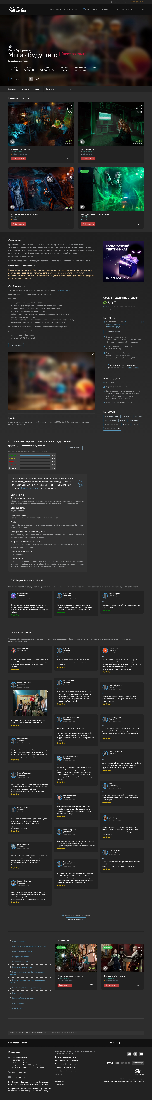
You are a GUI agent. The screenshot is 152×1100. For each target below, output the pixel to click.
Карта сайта (59, 1085)
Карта (115, 9)
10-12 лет (126, 425)
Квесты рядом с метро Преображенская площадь (27, 973)
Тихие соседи (87, 149)
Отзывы (37, 89)
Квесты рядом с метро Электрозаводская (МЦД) (28, 981)
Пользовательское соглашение (66, 1060)
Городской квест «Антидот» (22, 998)
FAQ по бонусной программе (65, 1071)
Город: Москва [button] (127, 9)
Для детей (138, 417)
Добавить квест (60, 1081)
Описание (12, 89)
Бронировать (18, 158)
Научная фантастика (112, 417)
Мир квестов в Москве (17, 1043)
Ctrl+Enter (67, 1053)
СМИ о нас (58, 1074)
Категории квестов (62, 1078)
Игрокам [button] (106, 9)
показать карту (113, 327)
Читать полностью (16, 345)
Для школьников (110, 421)
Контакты (25, 89)
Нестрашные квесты (112, 425)
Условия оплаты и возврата (65, 1067)
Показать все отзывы (76, 919)
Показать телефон (113, 332)
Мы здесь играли (18, 79)
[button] (93, 354)
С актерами (127, 417)
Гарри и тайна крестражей (70, 976)
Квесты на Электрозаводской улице (26, 988)
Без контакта (133, 421)
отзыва (106, 307)
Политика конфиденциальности (66, 1064)
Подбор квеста (55, 9)
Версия (122, 421)
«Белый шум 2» (64, 290)
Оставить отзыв (74, 448)
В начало (115, 1043)
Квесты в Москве (18, 941)
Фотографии (51, 89)
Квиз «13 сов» (17, 993)
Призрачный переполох (115, 976)
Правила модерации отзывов (65, 1057)
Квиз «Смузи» (17, 1003)
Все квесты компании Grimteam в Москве (28, 946)
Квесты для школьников (21, 967)
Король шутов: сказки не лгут (24, 215)
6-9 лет (135, 425)
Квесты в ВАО (16, 1008)
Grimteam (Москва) (21, 61)
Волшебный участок (20, 149)
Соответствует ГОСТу (112, 429)
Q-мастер (12, 468)
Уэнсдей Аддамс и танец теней (95, 215)
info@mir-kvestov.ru (28, 488)
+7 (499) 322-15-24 (137, 2)
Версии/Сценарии (69, 89)
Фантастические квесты (21, 951)
